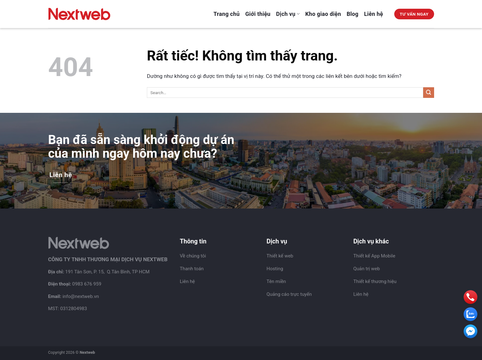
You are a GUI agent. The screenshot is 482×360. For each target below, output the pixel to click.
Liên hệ (373, 14)
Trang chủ (226, 14)
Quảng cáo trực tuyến (289, 294)
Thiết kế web (280, 256)
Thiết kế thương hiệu (374, 281)
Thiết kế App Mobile (374, 256)
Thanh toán (192, 268)
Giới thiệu (257, 14)
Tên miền (276, 281)
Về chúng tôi (193, 256)
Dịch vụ (288, 14)
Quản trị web (366, 268)
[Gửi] (428, 92)
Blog (352, 14)
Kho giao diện (323, 14)
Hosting (275, 268)
